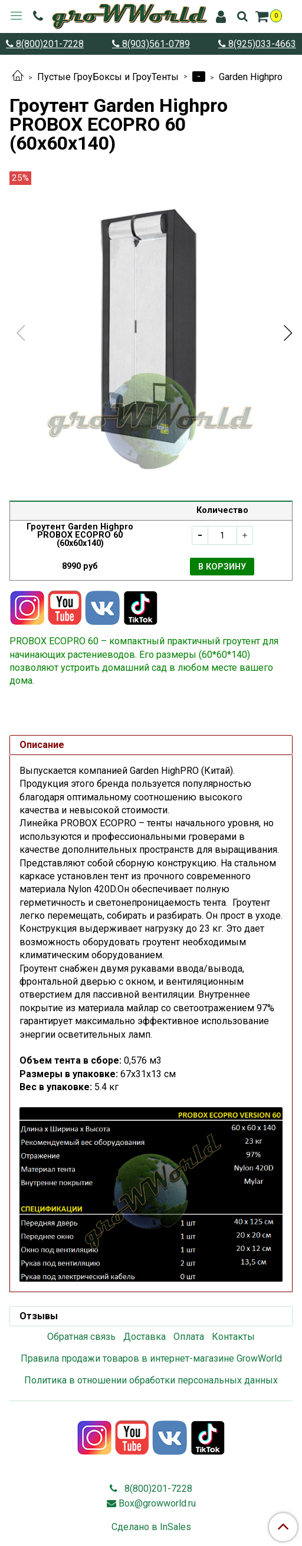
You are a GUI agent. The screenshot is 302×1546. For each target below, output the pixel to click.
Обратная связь (81, 1336)
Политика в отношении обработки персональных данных (151, 1380)
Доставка (144, 1336)
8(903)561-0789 (155, 44)
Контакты (233, 1336)
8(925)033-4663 (261, 44)
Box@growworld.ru (157, 1503)
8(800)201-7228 (49, 44)
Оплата (188, 1336)
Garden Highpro (251, 76)
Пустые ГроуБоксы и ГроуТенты (108, 76)
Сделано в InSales (151, 1527)
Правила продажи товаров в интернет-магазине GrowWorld (151, 1358)
